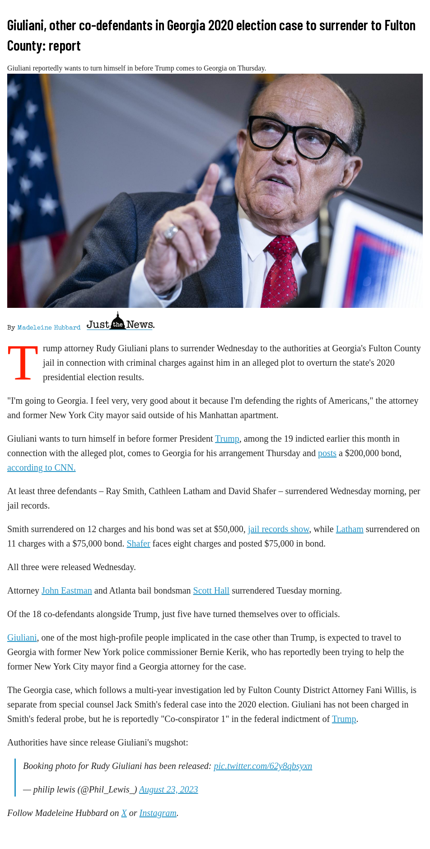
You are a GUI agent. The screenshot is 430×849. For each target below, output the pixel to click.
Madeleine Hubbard (48, 328)
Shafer (138, 543)
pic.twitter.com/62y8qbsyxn (263, 766)
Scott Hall (211, 590)
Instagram (158, 813)
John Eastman (67, 590)
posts (327, 453)
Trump (227, 438)
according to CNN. (41, 467)
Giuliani (22, 637)
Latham (350, 529)
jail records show (278, 529)
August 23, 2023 (168, 789)
